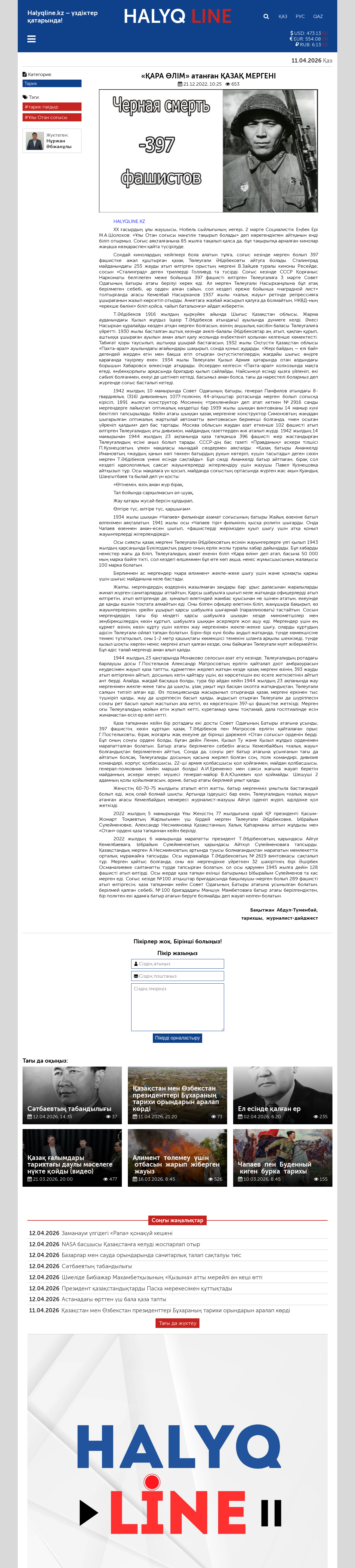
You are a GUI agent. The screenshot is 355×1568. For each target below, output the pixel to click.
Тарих (30, 83)
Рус (300, 16)
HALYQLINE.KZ (129, 221)
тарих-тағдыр (43, 107)
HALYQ (177, 16)
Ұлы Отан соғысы (47, 117)
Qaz (318, 16)
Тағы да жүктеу (177, 1332)
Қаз (283, 16)
